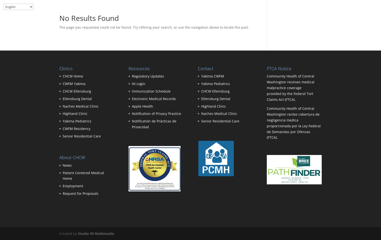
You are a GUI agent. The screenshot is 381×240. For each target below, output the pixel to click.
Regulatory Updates (148, 76)
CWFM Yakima (74, 83)
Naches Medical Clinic (81, 106)
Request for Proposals (80, 193)
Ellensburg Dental (77, 98)
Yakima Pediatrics (77, 121)
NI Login (138, 83)
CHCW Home (73, 76)
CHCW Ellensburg (77, 91)
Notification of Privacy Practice (156, 113)
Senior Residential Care (82, 136)
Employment (73, 186)
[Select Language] (18, 7)
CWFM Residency (76, 128)
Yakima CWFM (212, 76)
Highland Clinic (75, 113)
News (67, 165)
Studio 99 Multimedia (96, 233)
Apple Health (142, 106)
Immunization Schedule (151, 91)
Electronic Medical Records (154, 98)
